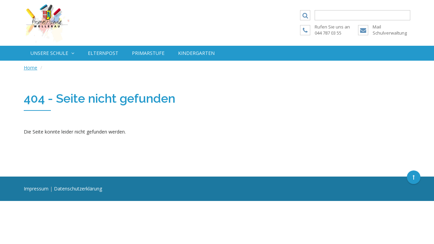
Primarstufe (148, 53)
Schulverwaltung (390, 33)
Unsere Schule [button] (52, 53)
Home (30, 67)
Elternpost (103, 53)
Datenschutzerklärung (78, 188)
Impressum (36, 188)
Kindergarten (196, 53)
